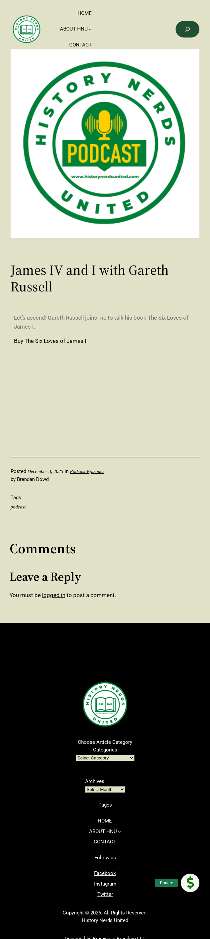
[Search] (188, 29)
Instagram (105, 884)
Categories (105, 750)
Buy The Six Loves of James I (50, 341)
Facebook (105, 873)
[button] (190, 883)
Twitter (105, 894)
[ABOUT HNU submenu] (90, 29)
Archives (94, 781)
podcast (18, 506)
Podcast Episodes (87, 471)
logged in (53, 595)
